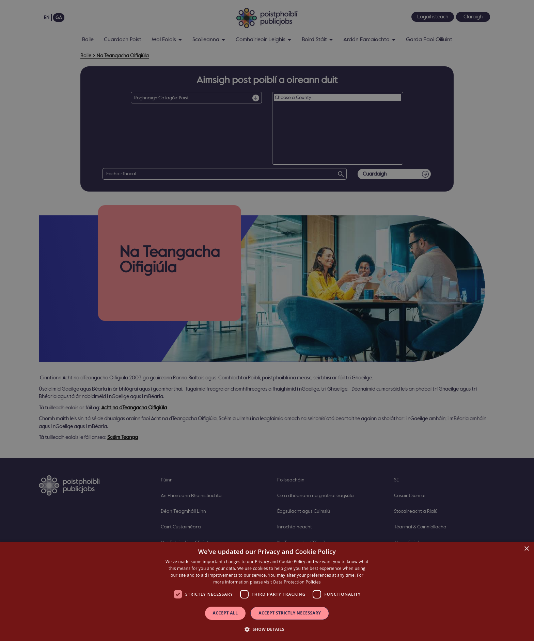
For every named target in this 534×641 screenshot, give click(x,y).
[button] (267, 629)
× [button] (526, 549)
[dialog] (267, 591)
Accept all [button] (225, 613)
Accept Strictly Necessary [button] (289, 613)
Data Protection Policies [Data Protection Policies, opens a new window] (296, 582)
